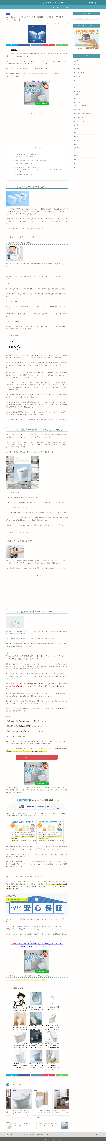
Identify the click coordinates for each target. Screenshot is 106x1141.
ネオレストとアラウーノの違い (26, 156)
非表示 (39, 148)
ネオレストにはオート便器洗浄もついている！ (28, 167)
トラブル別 (78, 91)
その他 (77, 64)
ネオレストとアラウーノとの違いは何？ (26, 154)
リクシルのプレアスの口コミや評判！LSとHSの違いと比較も (36, 1027)
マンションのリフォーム (82, 105)
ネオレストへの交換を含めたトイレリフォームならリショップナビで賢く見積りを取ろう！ (38, 170)
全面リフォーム (79, 121)
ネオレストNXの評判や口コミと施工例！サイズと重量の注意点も (36, 1065)
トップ (39, 7)
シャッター (78, 83)
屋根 (76, 136)
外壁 (76, 128)
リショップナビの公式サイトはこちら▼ (37, 757)
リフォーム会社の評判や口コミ (84, 113)
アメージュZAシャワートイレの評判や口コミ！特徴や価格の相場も (52, 1066)
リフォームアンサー (53, 2)
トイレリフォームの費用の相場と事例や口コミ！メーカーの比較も (27, 980)
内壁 (76, 125)
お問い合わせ (55, 7)
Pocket (20, 50)
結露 (78, 94)
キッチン (77, 76)
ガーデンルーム (79, 72)
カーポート (78, 68)
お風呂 (77, 61)
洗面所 (77, 159)
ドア (76, 98)
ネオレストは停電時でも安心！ (26, 163)
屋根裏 (77, 140)
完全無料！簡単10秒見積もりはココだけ (37, 81)
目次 (47, 7)
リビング (77, 109)
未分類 (77, 155)
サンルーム (78, 80)
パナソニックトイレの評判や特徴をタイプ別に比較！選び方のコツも (20, 1046)
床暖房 (77, 148)
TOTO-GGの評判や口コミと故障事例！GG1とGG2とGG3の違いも (52, 1027)
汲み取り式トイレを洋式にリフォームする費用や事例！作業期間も (20, 1008)
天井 (76, 132)
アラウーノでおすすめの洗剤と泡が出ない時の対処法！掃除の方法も (36, 1008)
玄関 (76, 163)
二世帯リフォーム (80, 117)
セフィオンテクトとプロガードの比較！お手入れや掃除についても (52, 1007)
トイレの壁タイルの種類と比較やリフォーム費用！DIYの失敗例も (36, 1045)
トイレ (8, 13)
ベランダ (77, 102)
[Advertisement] (37, 126)
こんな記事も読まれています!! (25, 174)
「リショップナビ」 (29, 751)
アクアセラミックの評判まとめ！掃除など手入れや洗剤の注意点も (52, 1045)
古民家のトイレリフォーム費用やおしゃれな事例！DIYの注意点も (20, 1027)
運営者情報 (65, 7)
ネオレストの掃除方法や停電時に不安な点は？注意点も (31, 160)
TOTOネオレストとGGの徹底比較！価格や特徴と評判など (20, 1065)
